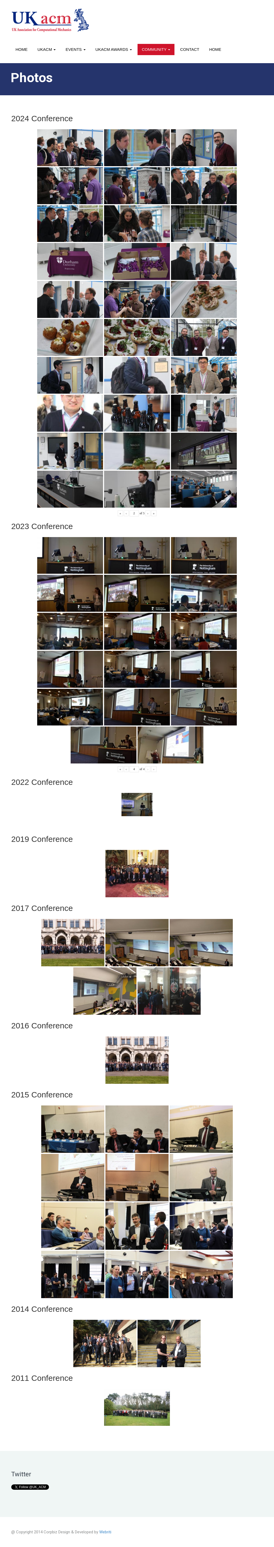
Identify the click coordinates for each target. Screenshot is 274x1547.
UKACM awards (114, 49)
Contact (189, 49)
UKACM (46, 49)
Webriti (105, 1532)
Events (75, 49)
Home (22, 49)
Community (156, 49)
